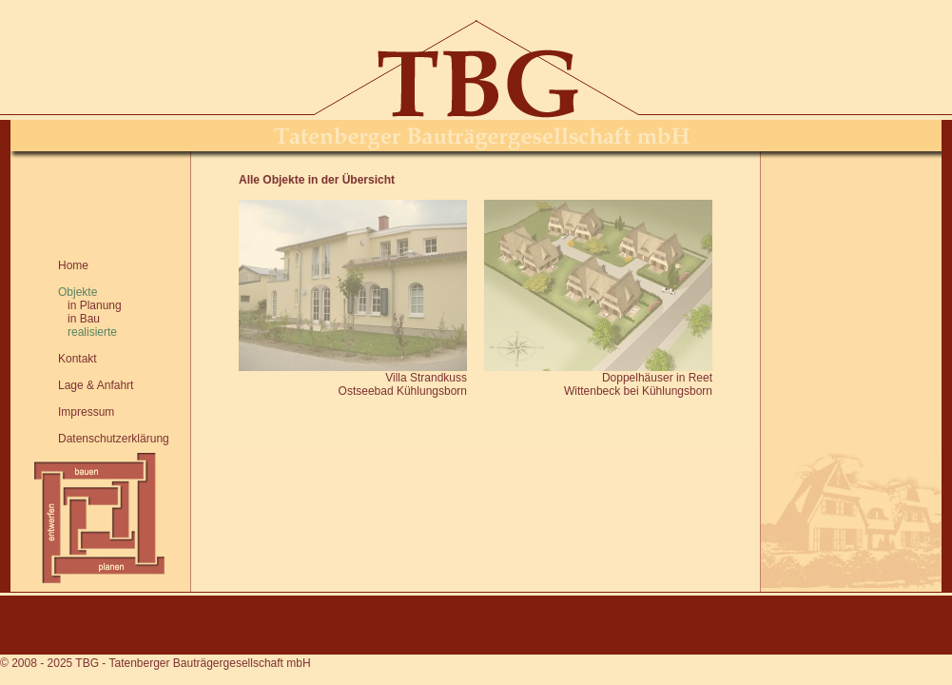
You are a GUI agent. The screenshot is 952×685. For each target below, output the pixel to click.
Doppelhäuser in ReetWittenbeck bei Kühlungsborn (638, 384)
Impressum (86, 412)
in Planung (90, 305)
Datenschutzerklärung (113, 438)
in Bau (79, 318)
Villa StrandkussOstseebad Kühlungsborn (403, 384)
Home (73, 265)
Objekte (77, 292)
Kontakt (77, 358)
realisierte (87, 332)
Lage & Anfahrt (95, 385)
